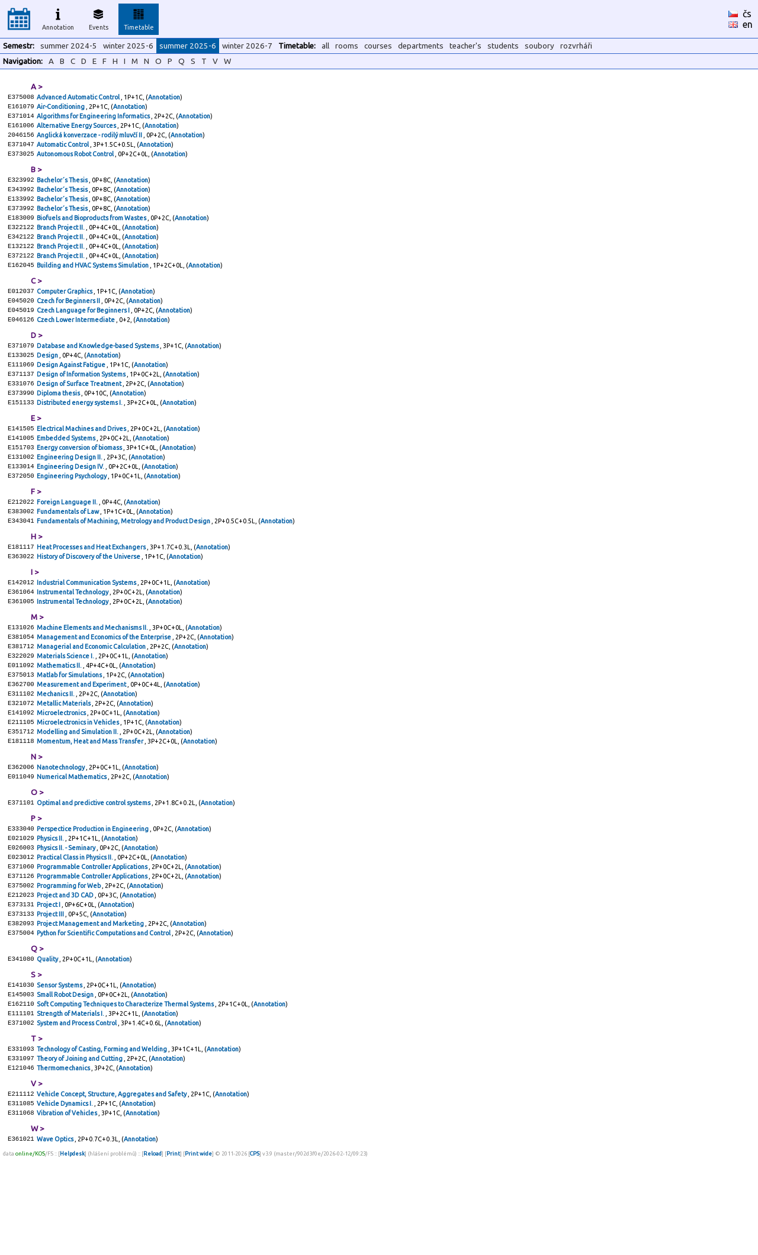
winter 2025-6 (128, 45)
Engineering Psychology (72, 515)
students (503, 45)
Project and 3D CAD (66, 972)
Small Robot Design (66, 1080)
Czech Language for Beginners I (84, 333)
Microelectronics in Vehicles (78, 784)
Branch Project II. (61, 242)
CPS (254, 1251)
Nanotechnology (61, 832)
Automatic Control (63, 151)
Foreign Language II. (68, 542)
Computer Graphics (65, 312)
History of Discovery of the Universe (89, 602)
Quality (48, 1042)
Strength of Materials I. (71, 1101)
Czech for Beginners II (69, 322)
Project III (51, 993)
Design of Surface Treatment (80, 413)
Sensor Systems (60, 1069)
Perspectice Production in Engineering (93, 898)
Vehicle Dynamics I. (65, 1198)
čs (747, 13)
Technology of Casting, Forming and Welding (102, 1139)
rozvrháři (576, 45)
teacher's (465, 45)
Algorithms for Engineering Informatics (94, 119)
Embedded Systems (67, 473)
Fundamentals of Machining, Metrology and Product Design (124, 564)
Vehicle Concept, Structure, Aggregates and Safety (112, 1188)
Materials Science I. (66, 709)
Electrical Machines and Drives (82, 462)
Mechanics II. (56, 752)
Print (173, 1251)
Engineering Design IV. (71, 505)
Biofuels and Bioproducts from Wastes (92, 231)
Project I (49, 983)
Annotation (58, 18)
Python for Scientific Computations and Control (104, 1015)
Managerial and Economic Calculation (92, 699)
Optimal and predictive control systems (94, 870)
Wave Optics (56, 1236)
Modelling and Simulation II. (78, 795)
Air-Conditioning (61, 108)
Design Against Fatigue (72, 392)
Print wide (198, 1251)
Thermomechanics (64, 1160)
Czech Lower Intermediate (76, 343)
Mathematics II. (60, 720)
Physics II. (51, 908)
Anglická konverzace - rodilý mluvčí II (90, 140)
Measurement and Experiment (82, 741)
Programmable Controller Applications (93, 940)
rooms (346, 45)
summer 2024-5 (68, 45)
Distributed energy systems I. (80, 435)
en (748, 24)
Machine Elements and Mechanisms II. (93, 677)
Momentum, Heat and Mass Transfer (90, 805)
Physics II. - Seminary (67, 919)
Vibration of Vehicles (67, 1209)
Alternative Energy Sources (77, 129)
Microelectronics (62, 773)
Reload (152, 1251)
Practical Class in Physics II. (75, 930)
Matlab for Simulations (70, 731)
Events (98, 18)
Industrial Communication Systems (87, 629)
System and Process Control (77, 1112)
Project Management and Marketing (91, 1004)
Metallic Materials (64, 763)
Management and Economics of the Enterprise (104, 688)
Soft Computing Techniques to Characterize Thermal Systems (126, 1091)
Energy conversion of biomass (80, 483)
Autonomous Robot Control (76, 161)
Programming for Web (69, 962)
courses (378, 45)
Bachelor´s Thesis (63, 188)
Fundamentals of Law (68, 553)
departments (421, 45)
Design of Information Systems (82, 403)
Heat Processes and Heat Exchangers (92, 591)
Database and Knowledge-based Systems (98, 371)
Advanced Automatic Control (79, 97)
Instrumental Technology (73, 639)
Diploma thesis (59, 424)
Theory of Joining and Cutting (80, 1150)
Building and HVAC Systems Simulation (93, 284)
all (325, 45)
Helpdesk (72, 1251)
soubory (539, 45)
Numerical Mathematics (72, 843)
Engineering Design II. (70, 494)
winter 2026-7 (247, 45)
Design (48, 381)
